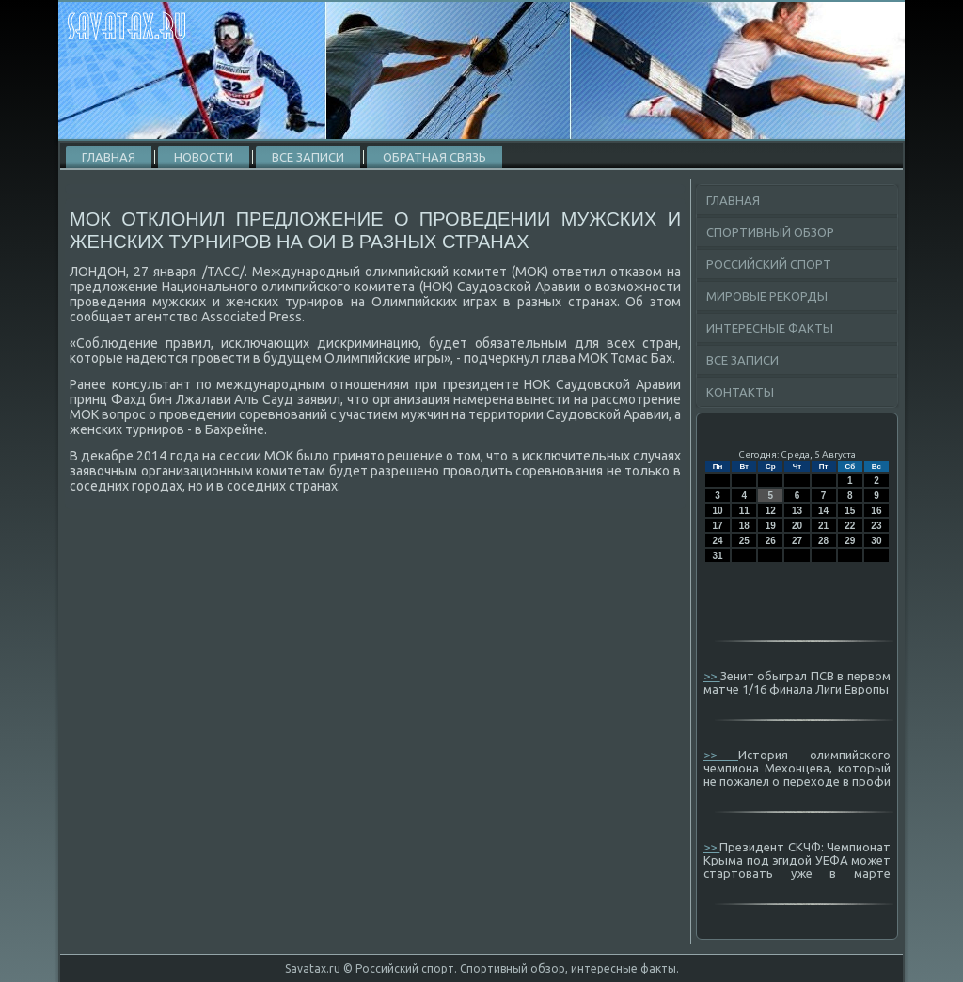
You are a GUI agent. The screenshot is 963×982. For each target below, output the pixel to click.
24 (718, 541)
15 (850, 511)
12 (771, 511)
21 (823, 526)
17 (718, 526)
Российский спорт (768, 264)
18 (744, 526)
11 (744, 511)
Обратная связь (434, 157)
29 (850, 541)
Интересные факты (769, 328)
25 (744, 541)
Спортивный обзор (770, 232)
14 (823, 511)
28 (823, 541)
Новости (203, 157)
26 (771, 541)
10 (718, 511)
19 (771, 526)
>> (711, 675)
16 (876, 511)
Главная (108, 157)
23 (876, 526)
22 (850, 526)
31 (718, 556)
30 (876, 541)
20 (797, 526)
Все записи (308, 157)
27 (797, 541)
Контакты (740, 391)
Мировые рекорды (767, 296)
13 (797, 511)
